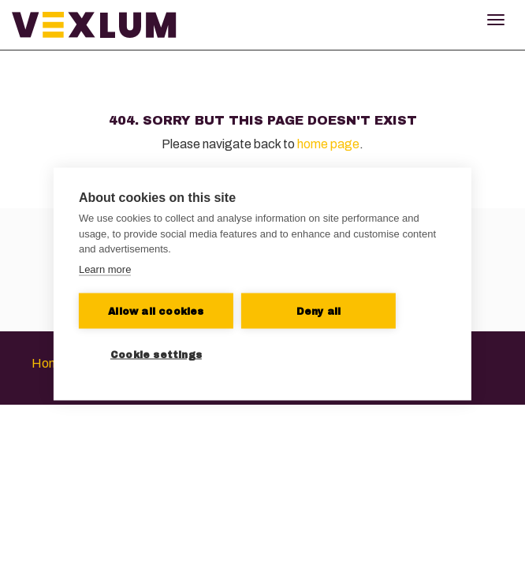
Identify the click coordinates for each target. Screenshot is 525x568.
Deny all (318, 310)
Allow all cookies (155, 310)
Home (49, 363)
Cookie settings (156, 354)
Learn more (105, 269)
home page (328, 144)
